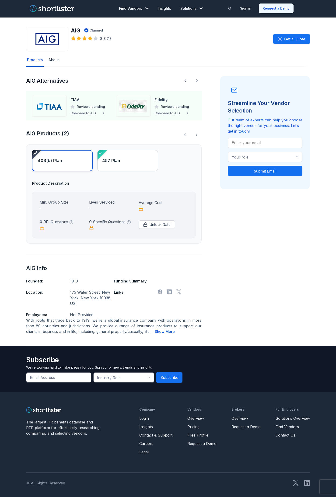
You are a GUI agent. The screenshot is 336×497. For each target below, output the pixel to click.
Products (35, 60)
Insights (164, 8)
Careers (146, 443)
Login (144, 418)
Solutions (191, 8)
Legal (144, 452)
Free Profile (197, 435)
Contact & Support (155, 435)
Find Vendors (133, 8)
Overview (195, 418)
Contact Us (285, 435)
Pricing (193, 426)
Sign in (245, 8)
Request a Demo (276, 8)
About (53, 60)
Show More (165, 331)
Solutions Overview (293, 418)
